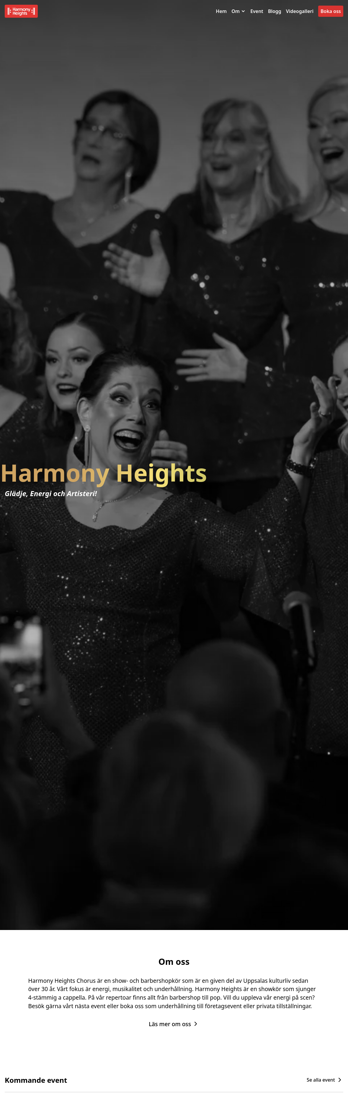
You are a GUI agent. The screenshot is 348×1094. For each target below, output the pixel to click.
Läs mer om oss (174, 1024)
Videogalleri (299, 11)
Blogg (274, 11)
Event (256, 11)
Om (238, 11)
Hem (221, 11)
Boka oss (331, 11)
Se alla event (325, 1079)
